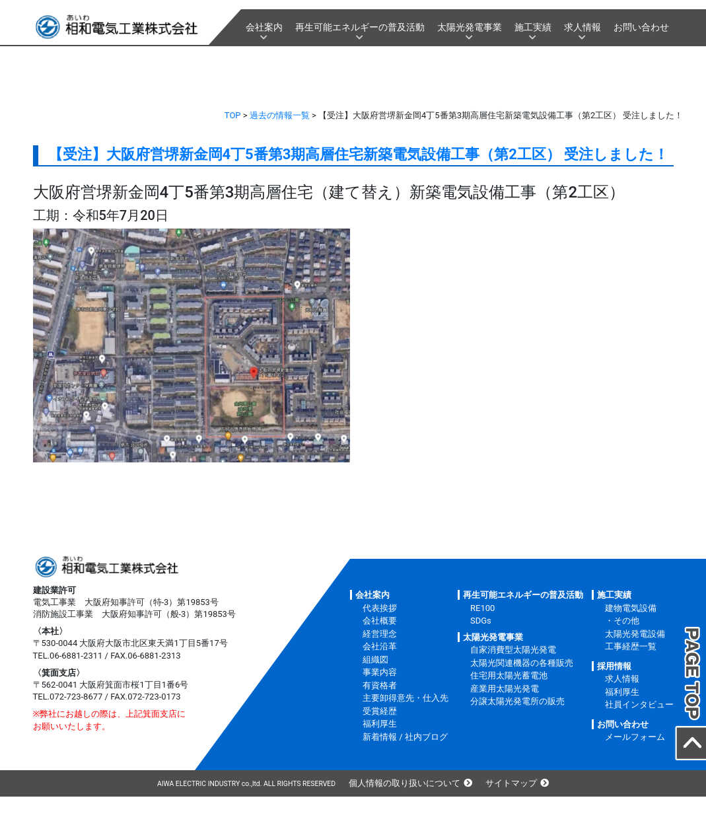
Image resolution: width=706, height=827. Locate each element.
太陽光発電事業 (469, 27)
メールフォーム (635, 737)
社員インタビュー (639, 704)
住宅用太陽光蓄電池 (508, 675)
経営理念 (380, 634)
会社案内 (264, 27)
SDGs (480, 621)
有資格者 (380, 685)
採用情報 (614, 666)
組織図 (375, 660)
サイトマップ (511, 783)
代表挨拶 (380, 608)
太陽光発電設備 (635, 634)
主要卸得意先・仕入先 (405, 698)
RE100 (482, 608)
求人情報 (582, 27)
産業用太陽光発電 (504, 689)
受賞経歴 (380, 711)
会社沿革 (380, 646)
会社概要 (380, 621)
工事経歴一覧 (630, 646)
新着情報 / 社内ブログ (405, 737)
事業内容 (380, 672)
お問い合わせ (641, 27)
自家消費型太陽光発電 (513, 650)
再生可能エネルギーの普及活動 (360, 27)
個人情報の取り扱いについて (404, 783)
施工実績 (532, 27)
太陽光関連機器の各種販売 (521, 663)
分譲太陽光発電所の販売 (517, 701)
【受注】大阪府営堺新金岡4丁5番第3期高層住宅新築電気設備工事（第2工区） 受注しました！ (358, 154)
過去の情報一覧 (280, 115)
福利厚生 (380, 724)
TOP (233, 115)
